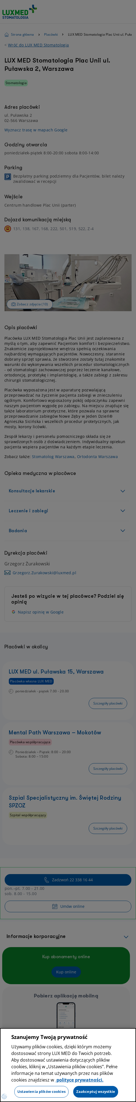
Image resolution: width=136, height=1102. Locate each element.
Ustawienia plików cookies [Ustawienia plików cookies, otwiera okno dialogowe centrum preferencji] (41, 1091)
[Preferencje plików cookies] (4, 1096)
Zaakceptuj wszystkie (95, 1091)
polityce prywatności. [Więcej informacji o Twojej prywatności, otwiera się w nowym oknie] (79, 1080)
